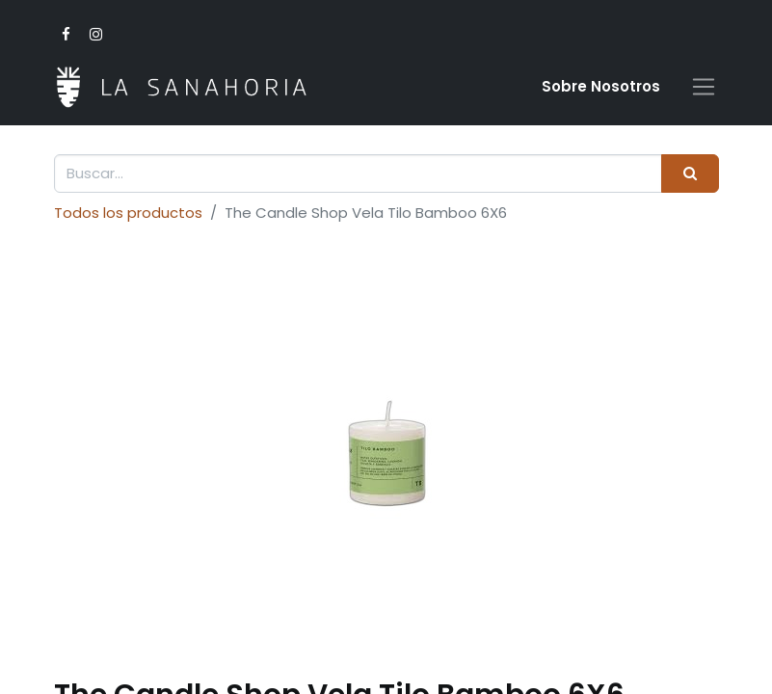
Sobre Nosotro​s (601, 86)
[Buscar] (689, 174)
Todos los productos (128, 212)
